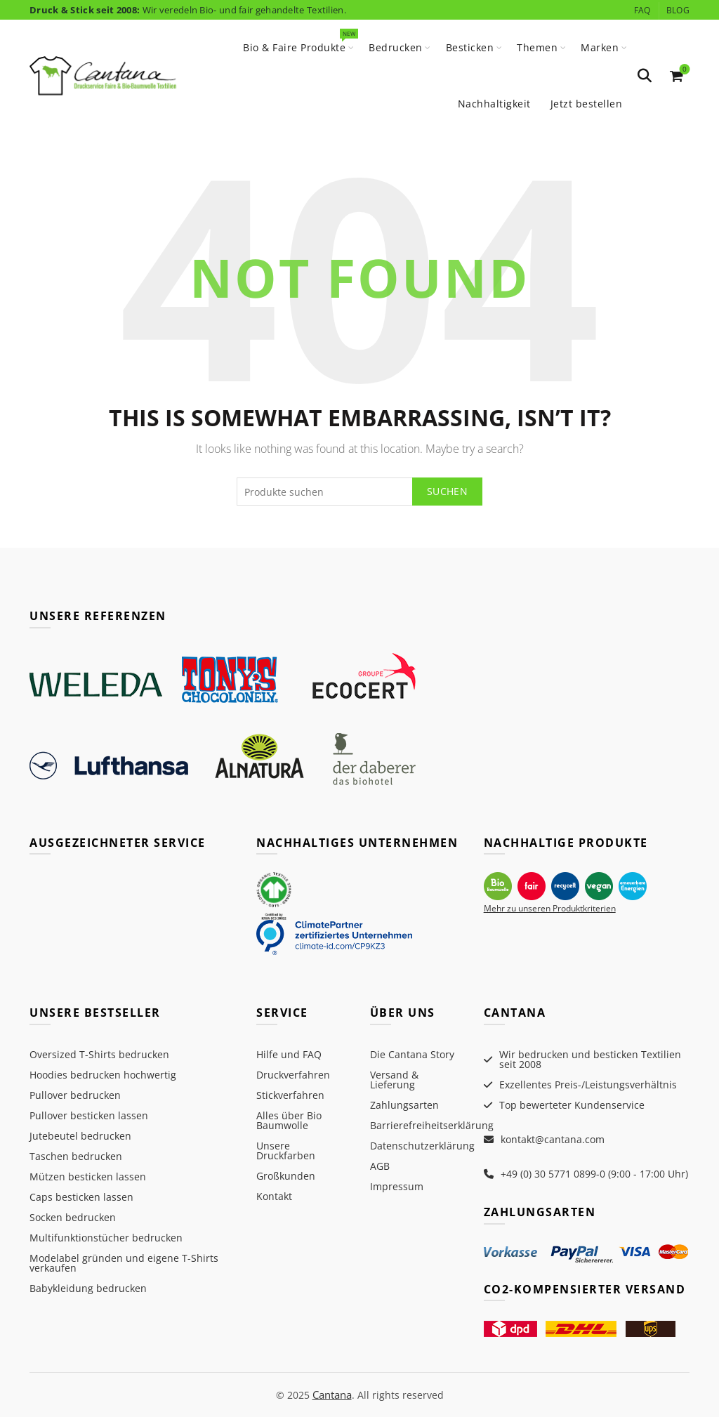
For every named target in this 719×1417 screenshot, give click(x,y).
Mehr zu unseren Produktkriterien (550, 908)
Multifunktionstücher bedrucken (106, 1237)
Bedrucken (396, 47)
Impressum (396, 1186)
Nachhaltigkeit (494, 103)
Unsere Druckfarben (285, 1150)
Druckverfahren (293, 1074)
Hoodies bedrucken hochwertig (102, 1074)
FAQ (642, 10)
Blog (678, 10)
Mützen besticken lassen (87, 1176)
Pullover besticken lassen (88, 1115)
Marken (600, 47)
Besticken (470, 47)
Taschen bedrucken (75, 1156)
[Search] (644, 75)
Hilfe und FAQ (289, 1054)
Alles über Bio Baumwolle (289, 1120)
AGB (380, 1166)
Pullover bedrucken (75, 1095)
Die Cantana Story (412, 1054)
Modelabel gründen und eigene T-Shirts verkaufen (123, 1262)
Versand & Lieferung (394, 1079)
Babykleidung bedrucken (88, 1288)
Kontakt (274, 1196)
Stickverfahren (290, 1095)
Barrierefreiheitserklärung (432, 1125)
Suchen (447, 491)
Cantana (332, 1394)
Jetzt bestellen (586, 103)
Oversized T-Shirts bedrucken (99, 1054)
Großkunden (285, 1175)
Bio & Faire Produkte (299, 41)
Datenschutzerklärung (422, 1145)
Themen (537, 47)
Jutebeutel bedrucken (80, 1135)
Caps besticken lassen (81, 1197)
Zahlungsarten (404, 1105)
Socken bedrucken (72, 1217)
